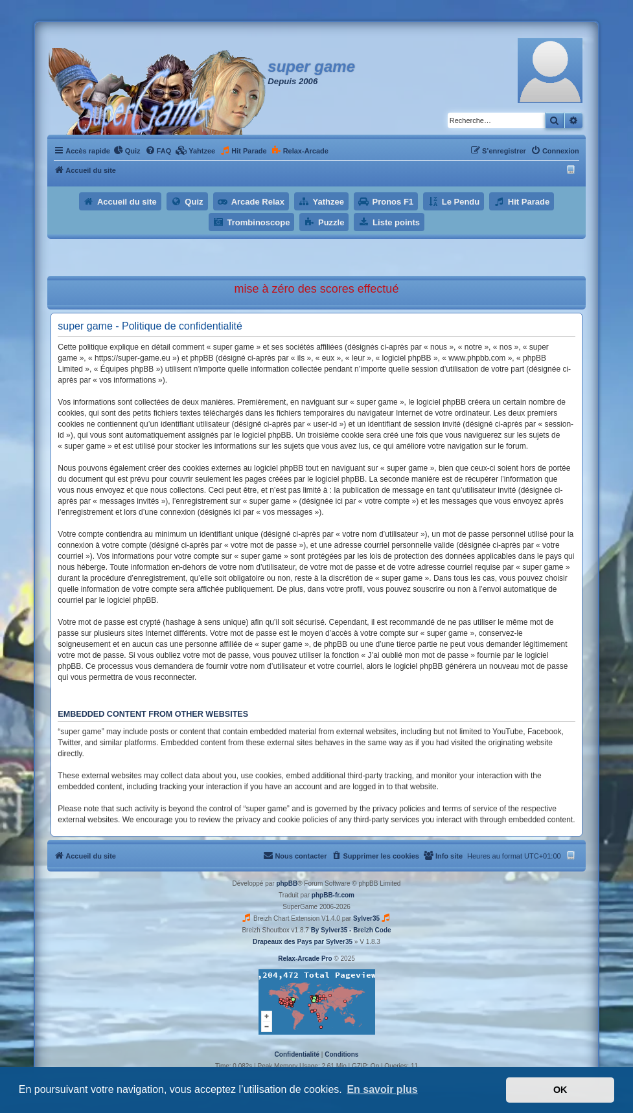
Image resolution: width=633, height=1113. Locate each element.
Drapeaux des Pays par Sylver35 (302, 941)
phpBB (286, 883)
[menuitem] (127, 151)
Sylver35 (366, 918)
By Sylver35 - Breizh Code (351, 930)
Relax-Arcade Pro (305, 958)
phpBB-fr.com (333, 895)
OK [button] (560, 1090)
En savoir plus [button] (382, 1089)
